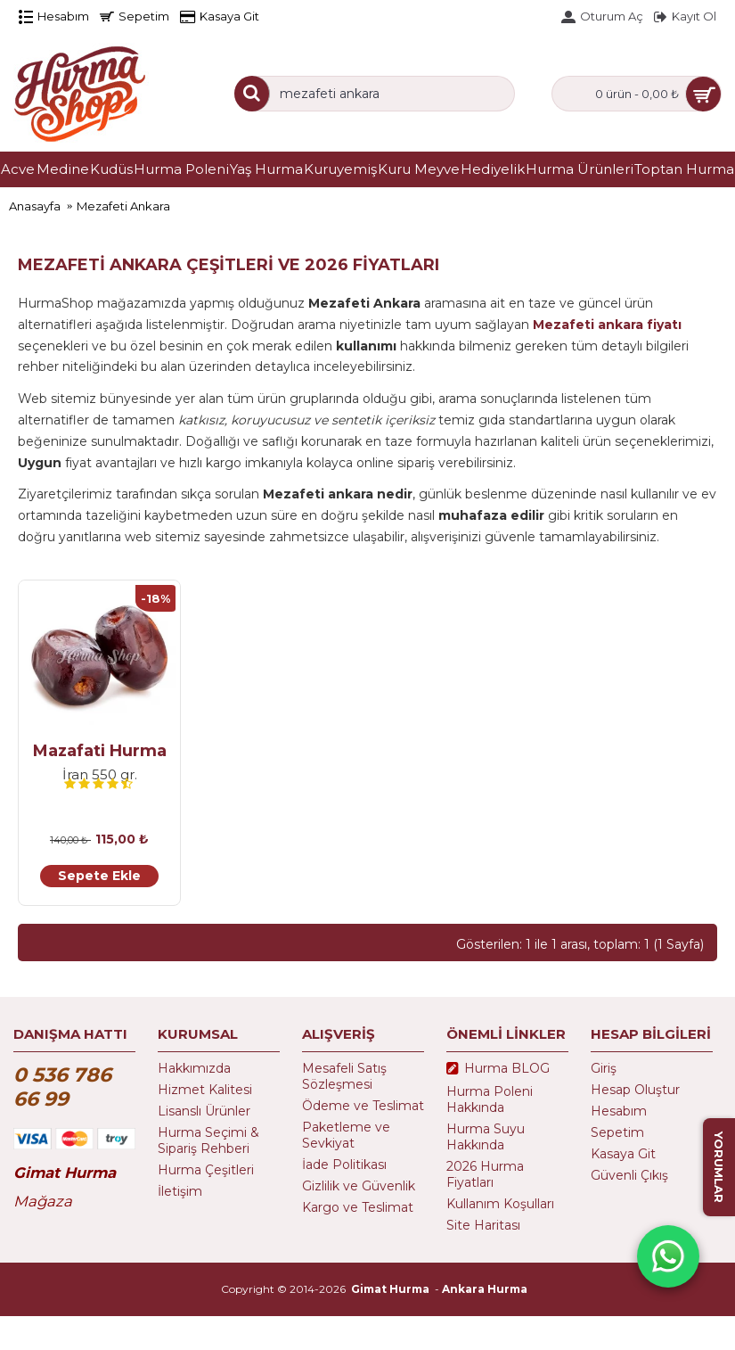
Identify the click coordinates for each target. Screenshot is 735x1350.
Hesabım (619, 1111)
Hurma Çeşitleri (206, 1170)
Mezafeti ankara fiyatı (607, 325)
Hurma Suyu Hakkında (485, 1137)
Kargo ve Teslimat (357, 1207)
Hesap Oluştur (635, 1090)
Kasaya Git (623, 1154)
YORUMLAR (719, 1167)
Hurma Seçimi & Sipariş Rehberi (208, 1140)
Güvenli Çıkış (629, 1175)
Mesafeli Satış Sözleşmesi (344, 1076)
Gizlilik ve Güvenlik (358, 1186)
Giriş (604, 1068)
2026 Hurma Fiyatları (485, 1174)
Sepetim (617, 1132)
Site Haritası (483, 1225)
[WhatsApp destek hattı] (668, 1256)
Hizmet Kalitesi (205, 1090)
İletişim (180, 1191)
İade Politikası (344, 1165)
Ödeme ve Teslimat (363, 1106)
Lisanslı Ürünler (204, 1111)
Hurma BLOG (498, 1069)
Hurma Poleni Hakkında (489, 1099)
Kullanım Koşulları (500, 1204)
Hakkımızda (194, 1068)
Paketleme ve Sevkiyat (346, 1135)
